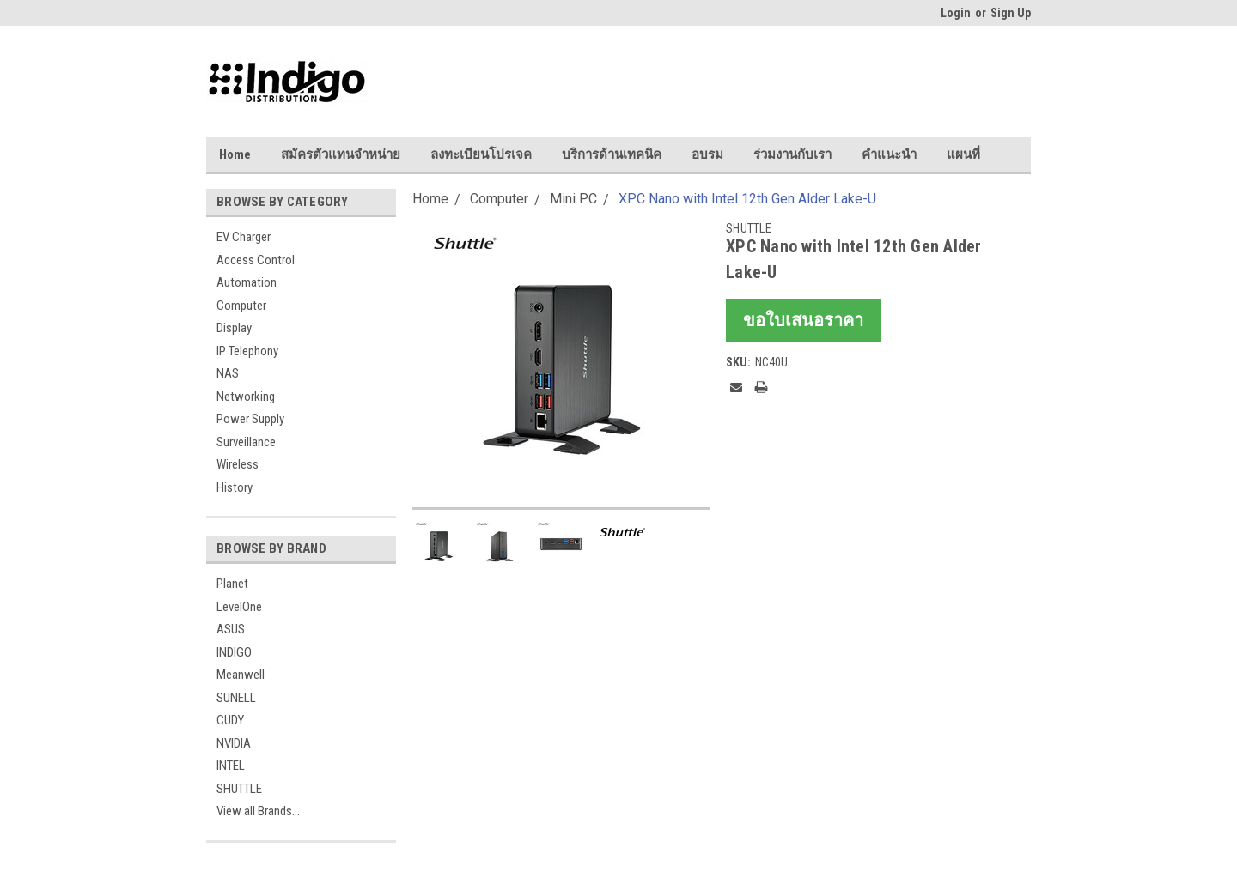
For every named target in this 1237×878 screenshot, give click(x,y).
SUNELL (236, 697)
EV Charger (243, 237)
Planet (232, 583)
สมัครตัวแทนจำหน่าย (340, 154)
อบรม (707, 154)
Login (956, 13)
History (234, 487)
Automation (246, 282)
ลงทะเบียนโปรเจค (481, 154)
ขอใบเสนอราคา (803, 320)
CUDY (230, 720)
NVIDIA (233, 743)
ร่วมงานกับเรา (792, 154)
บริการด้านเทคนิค (611, 154)
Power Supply (250, 419)
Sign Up (1010, 13)
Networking (245, 396)
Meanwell (240, 674)
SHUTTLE (239, 788)
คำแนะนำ (889, 154)
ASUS (230, 629)
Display (234, 328)
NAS (227, 373)
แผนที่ (963, 154)
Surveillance (246, 442)
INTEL (230, 765)
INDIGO (234, 652)
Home (235, 154)
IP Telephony (247, 351)
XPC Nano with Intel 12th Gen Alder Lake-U (747, 199)
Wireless (237, 464)
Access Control (255, 260)
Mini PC (573, 199)
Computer (241, 305)
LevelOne (239, 607)
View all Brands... (258, 811)
